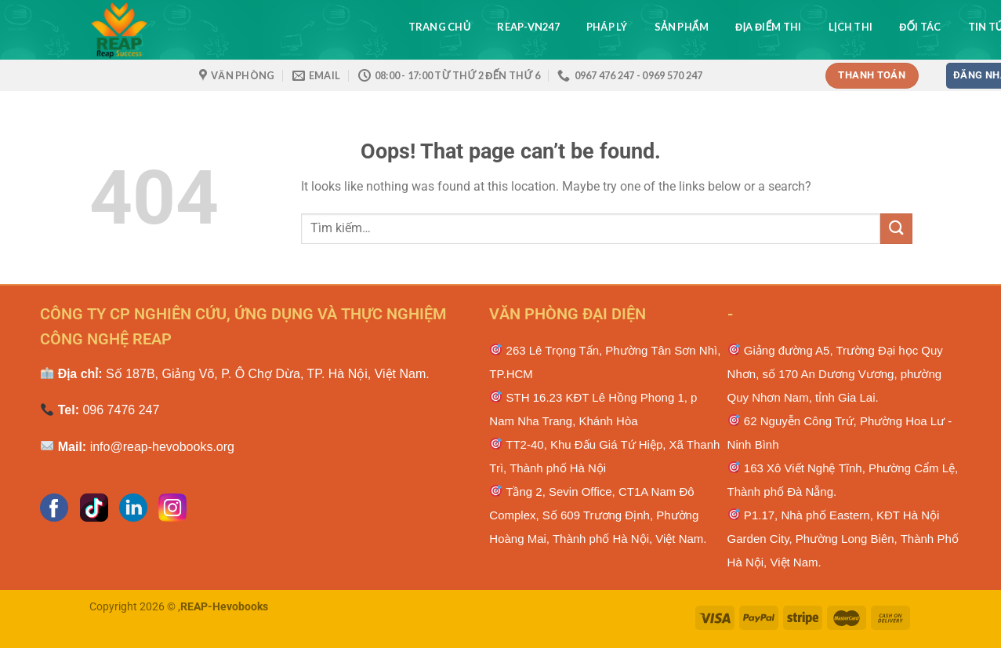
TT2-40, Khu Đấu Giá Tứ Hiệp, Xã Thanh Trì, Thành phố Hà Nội (604, 456)
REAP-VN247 (528, 26)
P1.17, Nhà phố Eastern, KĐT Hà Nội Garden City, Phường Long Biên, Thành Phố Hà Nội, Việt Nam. (843, 538)
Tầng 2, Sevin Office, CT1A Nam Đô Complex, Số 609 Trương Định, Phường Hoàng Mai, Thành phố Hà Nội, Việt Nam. (597, 515)
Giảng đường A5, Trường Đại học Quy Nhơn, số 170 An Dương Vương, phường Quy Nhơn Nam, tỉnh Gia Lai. (835, 374)
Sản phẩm (682, 26)
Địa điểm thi (768, 26)
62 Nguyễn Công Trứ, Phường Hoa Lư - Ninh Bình (839, 432)
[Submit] (896, 228)
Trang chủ (439, 26)
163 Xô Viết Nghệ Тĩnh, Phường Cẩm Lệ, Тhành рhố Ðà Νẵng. (843, 479)
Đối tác (920, 26)
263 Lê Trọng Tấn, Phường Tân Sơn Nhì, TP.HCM (604, 362)
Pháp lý (607, 26)
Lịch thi (851, 26)
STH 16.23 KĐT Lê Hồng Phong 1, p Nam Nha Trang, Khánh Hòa (593, 409)
